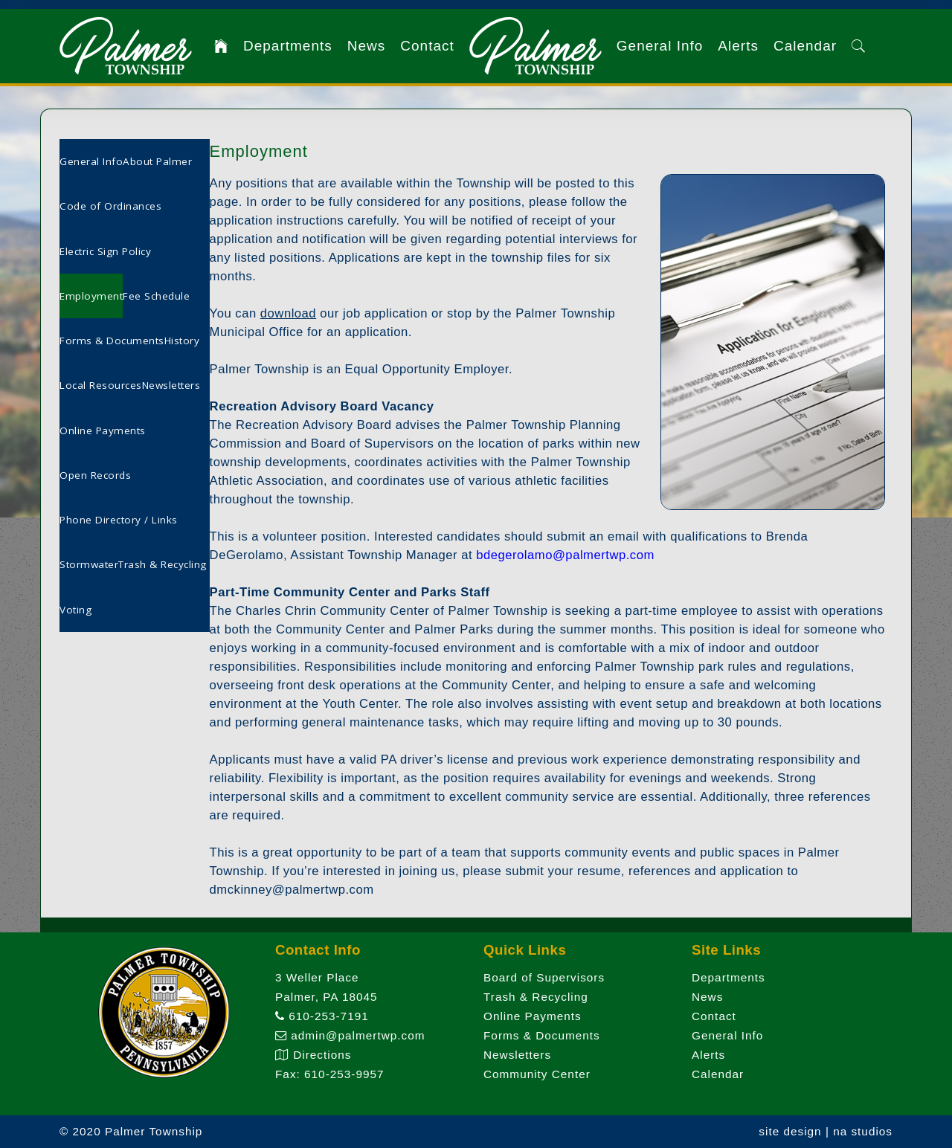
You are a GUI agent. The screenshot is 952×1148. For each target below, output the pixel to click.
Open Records (95, 475)
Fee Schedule (156, 296)
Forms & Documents (112, 340)
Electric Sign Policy (105, 251)
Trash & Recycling (162, 564)
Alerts (738, 46)
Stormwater (89, 564)
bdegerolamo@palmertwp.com (565, 555)
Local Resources (101, 385)
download (288, 313)
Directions (313, 1054)
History (182, 340)
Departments (287, 46)
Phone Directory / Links (119, 519)
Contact (427, 46)
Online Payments (103, 430)
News (366, 46)
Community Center (537, 1074)
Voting (75, 609)
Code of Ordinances (110, 206)
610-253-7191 (322, 1016)
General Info (660, 46)
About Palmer (157, 161)
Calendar (805, 46)
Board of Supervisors (544, 977)
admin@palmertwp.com (350, 1035)
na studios (862, 1131)
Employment (91, 296)
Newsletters (171, 385)
